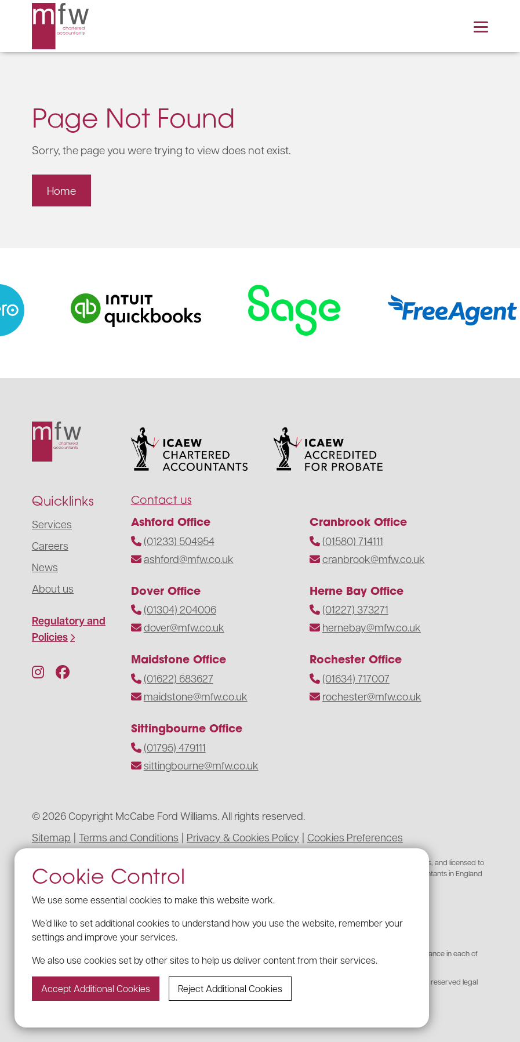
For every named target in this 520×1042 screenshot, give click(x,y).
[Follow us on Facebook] (63, 671)
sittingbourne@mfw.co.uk (201, 765)
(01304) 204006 (180, 609)
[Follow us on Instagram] (38, 671)
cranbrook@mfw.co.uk (373, 558)
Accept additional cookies (95, 988)
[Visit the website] (147, 310)
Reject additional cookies (230, 988)
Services (52, 524)
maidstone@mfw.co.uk (196, 696)
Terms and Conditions (129, 837)
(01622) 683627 (178, 678)
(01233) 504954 (179, 540)
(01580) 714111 (352, 540)
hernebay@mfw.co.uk (371, 627)
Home (61, 190)
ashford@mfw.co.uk (189, 558)
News (45, 566)
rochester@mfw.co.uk (371, 696)
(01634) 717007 (356, 678)
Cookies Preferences (355, 837)
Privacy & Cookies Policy (243, 837)
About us (53, 588)
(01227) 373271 (355, 609)
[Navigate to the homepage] (60, 26)
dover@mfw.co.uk (184, 627)
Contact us (161, 499)
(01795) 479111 (175, 747)
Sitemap (51, 837)
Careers (50, 545)
